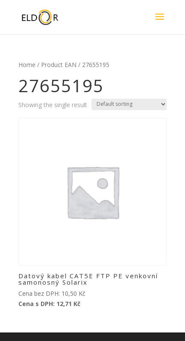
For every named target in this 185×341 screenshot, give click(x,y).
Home (26, 65)
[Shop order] (129, 104)
